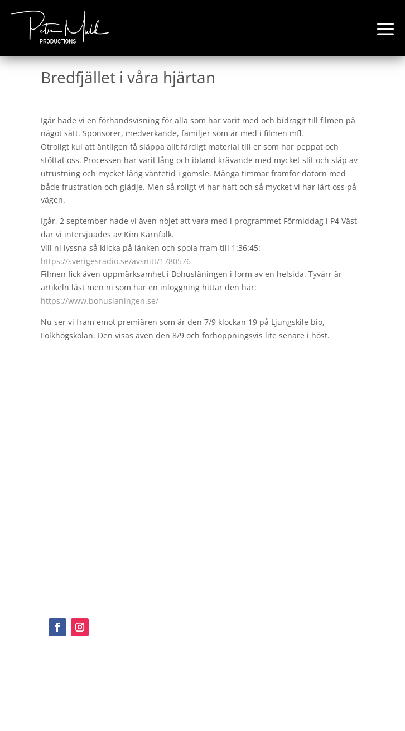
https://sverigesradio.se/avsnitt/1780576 (116, 261)
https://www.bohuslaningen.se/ (99, 300)
